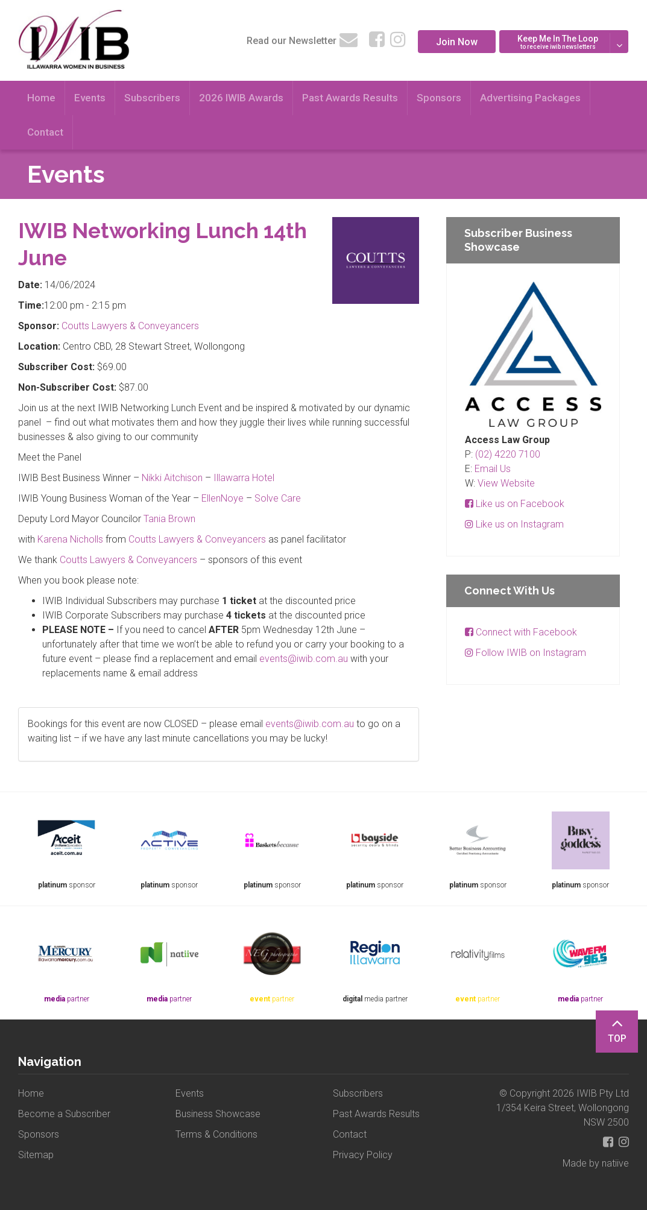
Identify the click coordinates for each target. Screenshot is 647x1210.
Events (90, 98)
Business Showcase (217, 1114)
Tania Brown (169, 519)
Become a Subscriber (64, 1114)
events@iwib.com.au (303, 658)
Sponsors (439, 98)
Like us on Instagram (514, 524)
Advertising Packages (530, 98)
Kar (44, 539)
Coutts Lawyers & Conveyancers (130, 326)
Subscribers (152, 98)
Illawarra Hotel (243, 478)
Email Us (493, 468)
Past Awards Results (350, 98)
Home (41, 98)
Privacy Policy (363, 1155)
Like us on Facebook (514, 503)
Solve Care (277, 498)
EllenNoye (222, 498)
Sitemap (36, 1155)
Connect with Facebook (521, 632)
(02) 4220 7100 (507, 454)
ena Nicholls (77, 539)
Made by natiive (596, 1163)
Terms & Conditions (216, 1134)
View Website (506, 483)
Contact (45, 132)
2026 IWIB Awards (241, 98)
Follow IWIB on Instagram (525, 652)
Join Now (457, 42)
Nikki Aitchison (172, 478)
